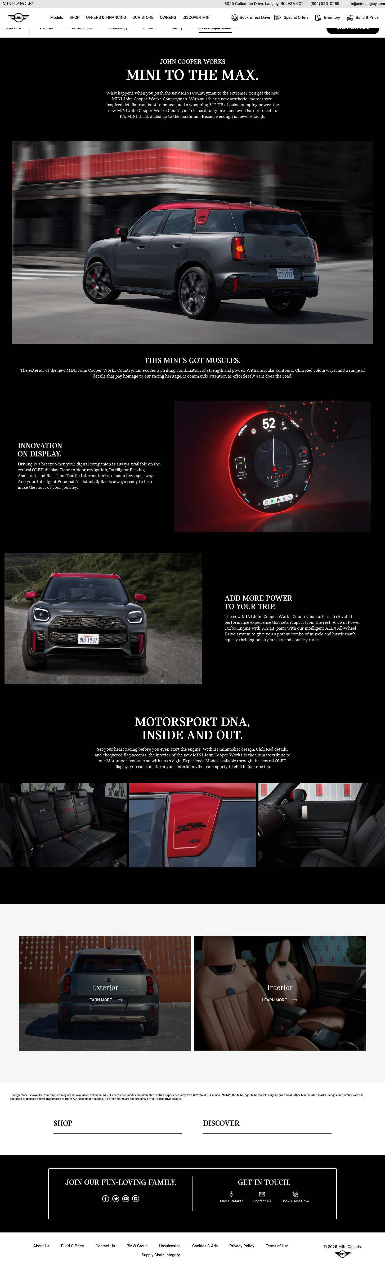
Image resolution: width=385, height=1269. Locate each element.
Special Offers (291, 17)
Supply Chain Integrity (161, 1255)
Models (56, 18)
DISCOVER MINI (196, 18)
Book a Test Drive (250, 18)
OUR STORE (143, 18)
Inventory (327, 17)
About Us (41, 1246)
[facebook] (105, 1199)
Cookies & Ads (205, 1246)
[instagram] (136, 1199)
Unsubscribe (170, 1246)
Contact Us (105, 1246)
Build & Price (362, 17)
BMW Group (137, 1246)
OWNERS (168, 18)
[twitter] (115, 1199)
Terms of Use (277, 1246)
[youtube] (125, 1199)
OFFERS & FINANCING (106, 18)
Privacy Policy (241, 1246)
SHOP (74, 18)
